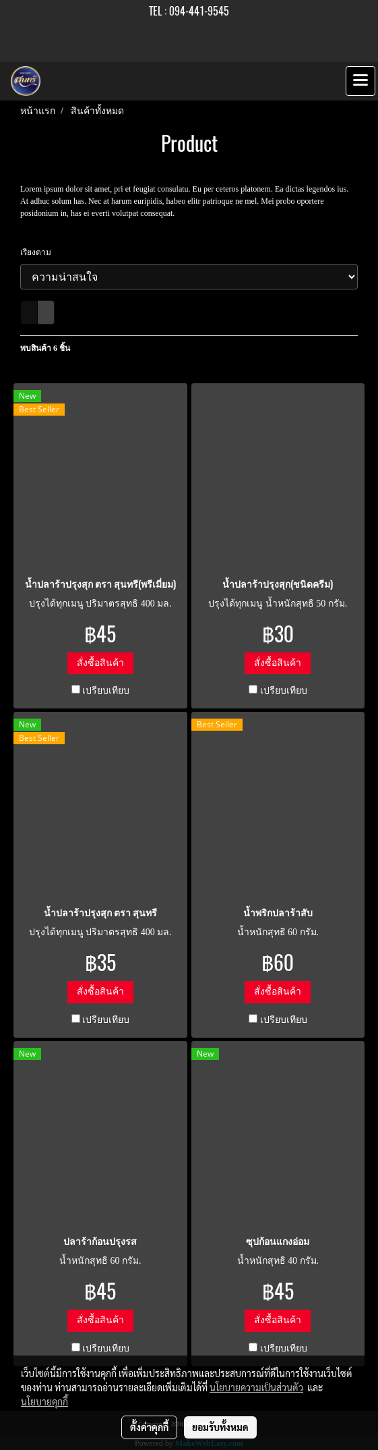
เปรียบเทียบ (105, 691)
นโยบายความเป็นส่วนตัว (256, 1387)
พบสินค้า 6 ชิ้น (45, 348)
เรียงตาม (38, 252)
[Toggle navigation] (360, 81)
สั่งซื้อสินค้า (100, 663)
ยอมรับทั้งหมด (220, 1427)
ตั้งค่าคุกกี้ (149, 1427)
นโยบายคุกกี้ (44, 1401)
